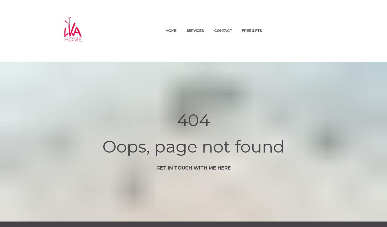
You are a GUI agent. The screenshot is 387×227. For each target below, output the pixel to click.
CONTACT (223, 31)
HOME (171, 31)
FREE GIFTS (252, 31)
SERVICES (195, 31)
